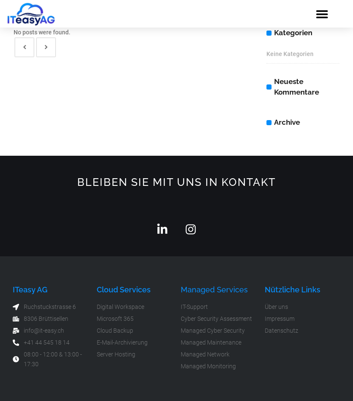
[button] (322, 13)
